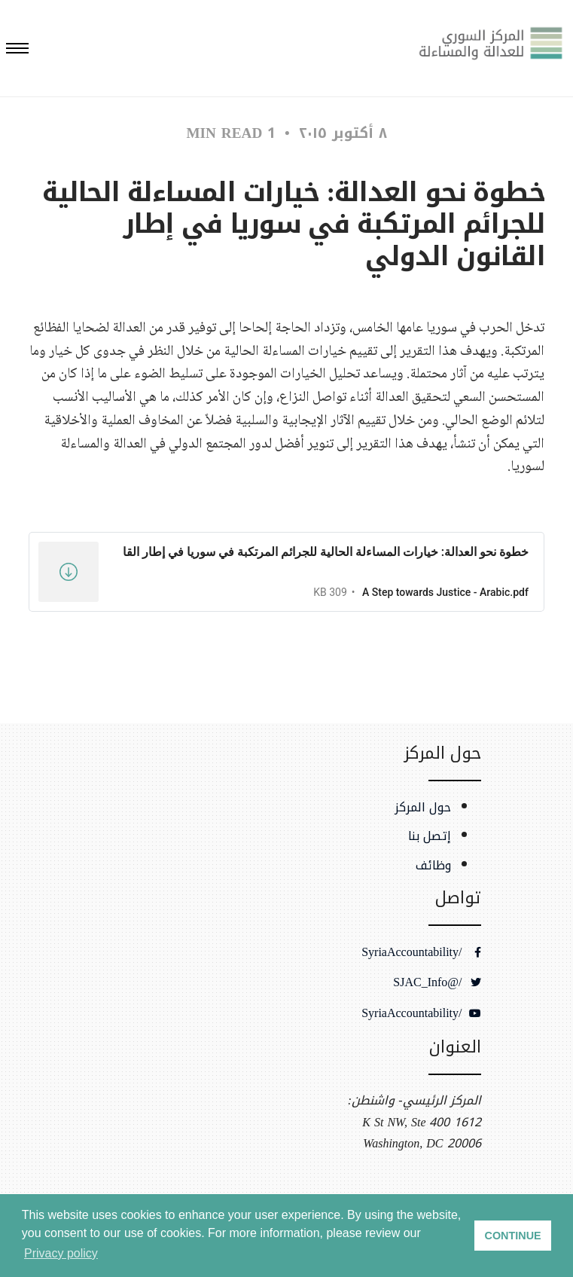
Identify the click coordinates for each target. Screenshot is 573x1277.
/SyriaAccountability (420, 952)
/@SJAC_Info (436, 982)
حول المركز (423, 807)
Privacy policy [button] (61, 1253)
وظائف (433, 865)
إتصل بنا (429, 836)
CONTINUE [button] (513, 1236)
